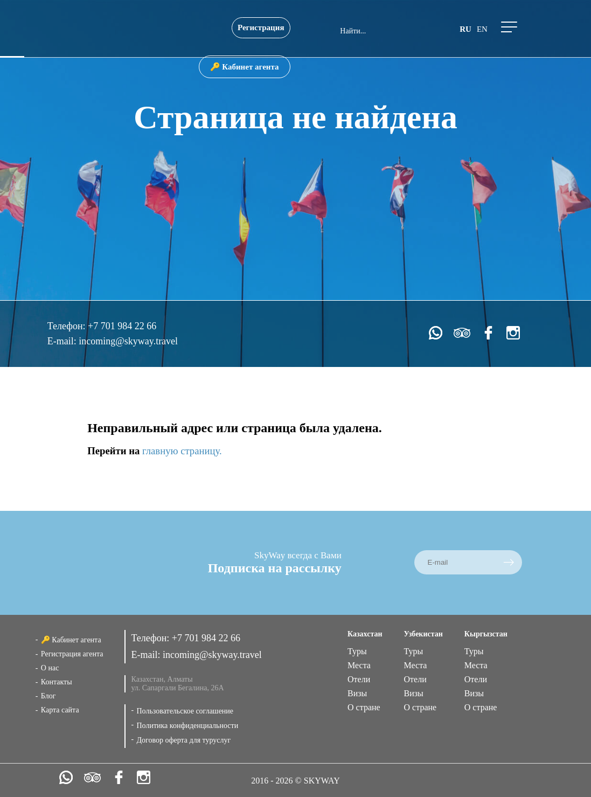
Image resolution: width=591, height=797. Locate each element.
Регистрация (261, 27)
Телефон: (67, 326)
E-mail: (63, 341)
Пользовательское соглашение (184, 711)
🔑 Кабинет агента (244, 67)
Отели (358, 679)
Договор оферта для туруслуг (183, 740)
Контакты (56, 682)
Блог (48, 696)
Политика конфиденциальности (187, 726)
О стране (363, 707)
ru (465, 29)
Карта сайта (60, 710)
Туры (357, 651)
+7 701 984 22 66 (122, 326)
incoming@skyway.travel (128, 341)
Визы (357, 693)
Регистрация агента (72, 654)
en (482, 29)
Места (359, 665)
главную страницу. (182, 450)
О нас (50, 668)
